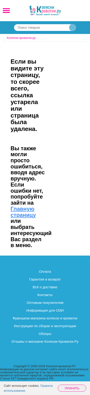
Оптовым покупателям (45, 303)
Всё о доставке (45, 287)
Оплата (45, 271)
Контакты (45, 295)
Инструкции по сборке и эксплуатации (45, 326)
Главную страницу (23, 212)
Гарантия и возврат (45, 279)
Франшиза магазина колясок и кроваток (45, 318)
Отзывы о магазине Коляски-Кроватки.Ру (45, 341)
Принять (72, 388)
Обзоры (45, 334)
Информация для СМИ (45, 310)
